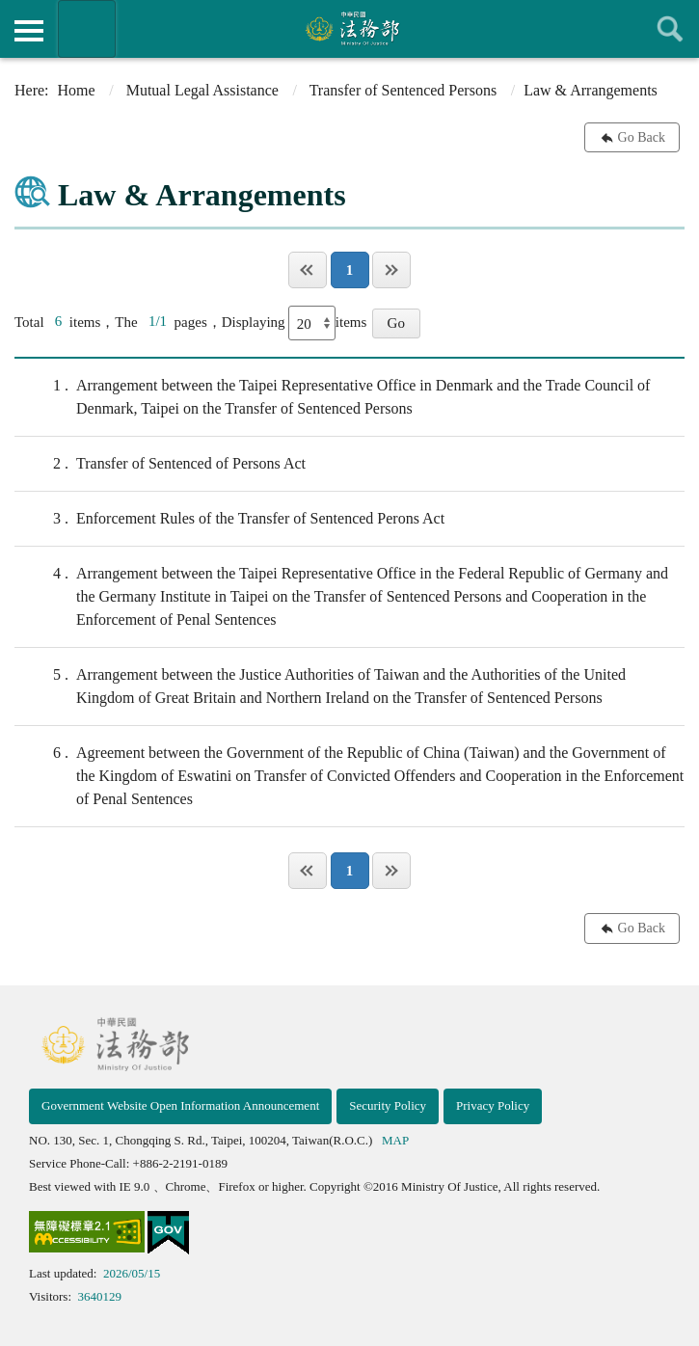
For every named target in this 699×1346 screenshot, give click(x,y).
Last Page (391, 270)
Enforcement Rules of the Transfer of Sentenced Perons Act (229, 518)
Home (76, 90)
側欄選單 (28, 30)
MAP (395, 1140)
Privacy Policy (492, 1105)
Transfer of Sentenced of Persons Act (160, 463)
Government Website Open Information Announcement (180, 1105)
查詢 (670, 29)
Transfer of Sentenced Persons (403, 90)
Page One (307, 270)
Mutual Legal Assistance (202, 90)
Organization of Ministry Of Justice (87, 29)
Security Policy (387, 1105)
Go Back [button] (641, 137)
